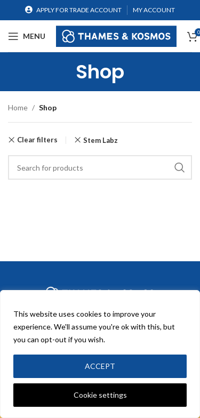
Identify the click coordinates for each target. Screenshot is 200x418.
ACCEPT (100, 366)
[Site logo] (116, 34)
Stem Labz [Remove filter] (100, 140)
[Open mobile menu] (27, 36)
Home (18, 107)
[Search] (100, 167)
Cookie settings (100, 394)
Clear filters (37, 139)
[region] (100, 354)
